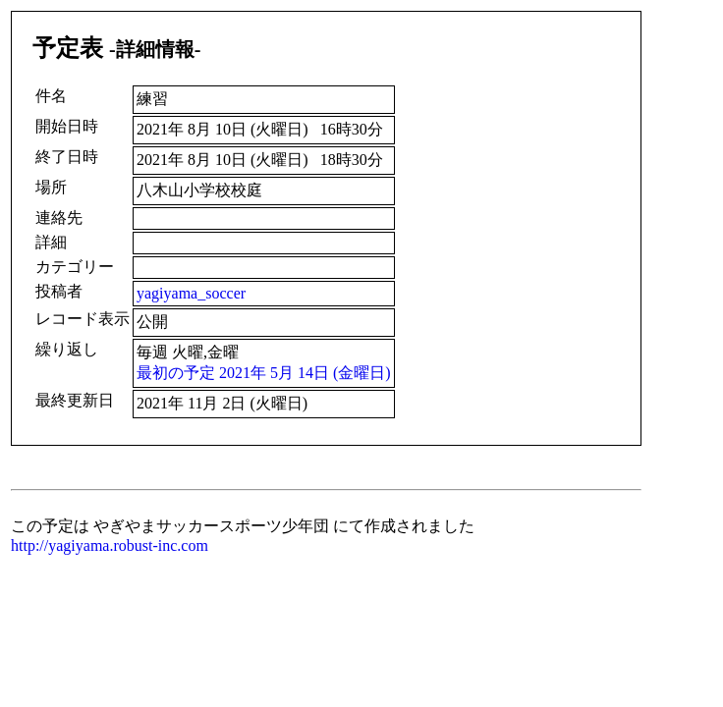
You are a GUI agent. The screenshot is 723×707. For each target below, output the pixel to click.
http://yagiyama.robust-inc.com (109, 545)
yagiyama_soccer (191, 293)
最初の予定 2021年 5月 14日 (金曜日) (264, 372)
